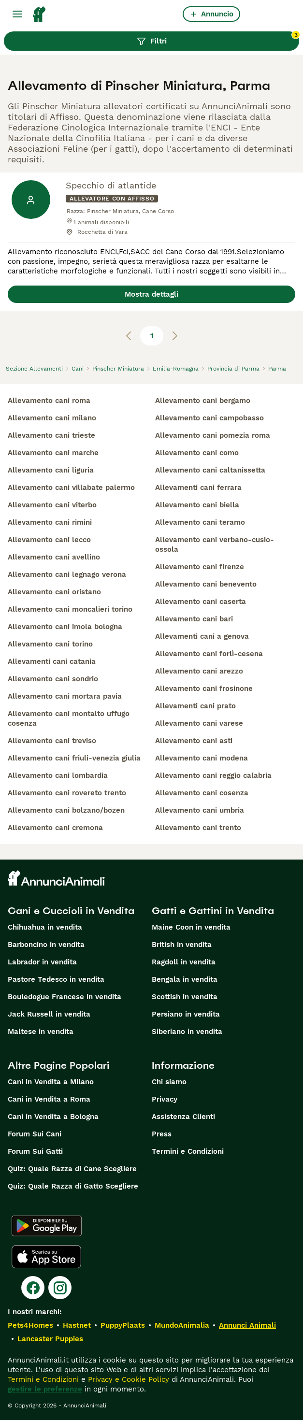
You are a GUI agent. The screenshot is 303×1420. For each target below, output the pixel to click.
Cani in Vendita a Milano (51, 1081)
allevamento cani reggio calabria (213, 775)
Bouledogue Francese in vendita (64, 996)
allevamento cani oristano (54, 592)
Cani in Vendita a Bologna (53, 1116)
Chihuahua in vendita (45, 927)
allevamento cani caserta (200, 601)
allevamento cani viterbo (52, 505)
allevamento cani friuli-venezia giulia (74, 758)
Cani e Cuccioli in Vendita (71, 911)
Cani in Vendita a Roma (49, 1099)
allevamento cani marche (53, 452)
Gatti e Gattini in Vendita (213, 911)
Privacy (164, 1099)
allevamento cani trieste (51, 435)
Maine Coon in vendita (191, 927)
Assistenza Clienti (183, 1116)
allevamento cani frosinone (204, 688)
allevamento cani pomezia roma (212, 435)
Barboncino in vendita (46, 944)
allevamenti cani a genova (202, 636)
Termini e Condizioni (188, 1151)
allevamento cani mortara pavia (65, 696)
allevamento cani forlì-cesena (209, 653)
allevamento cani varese (199, 723)
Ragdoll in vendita (184, 962)
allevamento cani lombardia (58, 775)
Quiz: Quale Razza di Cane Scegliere (72, 1168)
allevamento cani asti (193, 740)
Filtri (218, 38)
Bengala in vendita (184, 979)
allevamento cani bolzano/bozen (66, 810)
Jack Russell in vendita (49, 1014)
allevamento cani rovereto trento (67, 793)
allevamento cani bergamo (202, 400)
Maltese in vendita (40, 1031)
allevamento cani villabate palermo (71, 487)
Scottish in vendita (184, 996)
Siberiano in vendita (187, 1031)
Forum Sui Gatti (35, 1151)
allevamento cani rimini (50, 522)
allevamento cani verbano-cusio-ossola (214, 544)
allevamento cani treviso (52, 740)
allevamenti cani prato (195, 706)
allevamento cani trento (198, 827)
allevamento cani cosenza (201, 793)
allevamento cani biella (197, 505)
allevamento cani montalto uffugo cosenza (69, 718)
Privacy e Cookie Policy (127, 1379)
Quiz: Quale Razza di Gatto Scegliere (73, 1186)
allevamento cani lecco (49, 539)
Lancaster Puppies (50, 1338)
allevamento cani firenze (199, 566)
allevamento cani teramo (200, 522)
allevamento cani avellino (54, 557)
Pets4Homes (30, 1325)
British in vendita (182, 944)
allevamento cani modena (201, 758)
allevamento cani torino (50, 644)
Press (162, 1134)
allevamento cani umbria (199, 810)
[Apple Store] (46, 1256)
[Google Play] (47, 1225)
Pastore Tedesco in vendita (56, 979)
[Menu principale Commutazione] (17, 14)
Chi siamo (169, 1081)
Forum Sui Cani (34, 1134)
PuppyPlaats (123, 1325)
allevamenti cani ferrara (198, 487)
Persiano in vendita (186, 1014)
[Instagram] (60, 1287)
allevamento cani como (197, 452)
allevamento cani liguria (51, 470)
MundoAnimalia (182, 1325)
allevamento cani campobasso (209, 418)
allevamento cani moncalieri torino (70, 609)
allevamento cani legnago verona (67, 574)
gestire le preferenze (45, 1389)
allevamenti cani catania (52, 661)
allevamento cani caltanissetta (210, 470)
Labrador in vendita (42, 962)
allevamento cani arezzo (199, 671)
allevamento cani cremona (55, 827)
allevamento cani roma (49, 400)
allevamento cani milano (52, 418)
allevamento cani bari (194, 619)
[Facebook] (32, 1287)
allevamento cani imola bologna (65, 626)
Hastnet (77, 1325)
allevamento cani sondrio (53, 678)
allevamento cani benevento (206, 584)
